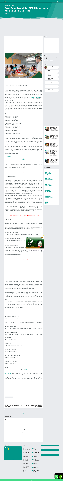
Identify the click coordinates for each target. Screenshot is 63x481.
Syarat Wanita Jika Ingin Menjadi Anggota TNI (54, 160)
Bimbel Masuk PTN (26, 453)
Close (43, 235)
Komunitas (34, 464)
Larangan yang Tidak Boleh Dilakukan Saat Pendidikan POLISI (53, 128)
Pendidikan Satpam (36, 467)
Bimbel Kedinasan (26, 452)
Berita (24, 448)
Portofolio (16, 1)
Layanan (8, 1)
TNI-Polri (34, 473)
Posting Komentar (7, 13)
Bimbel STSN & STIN (36, 460)
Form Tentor (21, 1)
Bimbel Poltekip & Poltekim (26, 456)
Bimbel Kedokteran (36, 452)
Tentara (24, 471)
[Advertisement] (31, 28)
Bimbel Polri (33, 1)
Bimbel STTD (25, 462)
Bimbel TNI (34, 462)
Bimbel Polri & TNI (36, 455)
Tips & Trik (34, 471)
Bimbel (34, 448)
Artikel (13, 1)
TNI (24, 473)
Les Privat (34, 466)
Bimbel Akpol (27, 1)
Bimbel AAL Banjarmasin (35, 97)
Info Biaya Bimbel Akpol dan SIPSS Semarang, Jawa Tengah (13, 406)
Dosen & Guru (35, 463)
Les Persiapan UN (26, 466)
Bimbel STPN (25, 460)
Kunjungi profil (50, 71)
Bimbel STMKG (25, 459)
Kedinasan (25, 464)
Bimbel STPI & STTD (36, 459)
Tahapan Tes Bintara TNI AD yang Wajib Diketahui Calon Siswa (54, 136)
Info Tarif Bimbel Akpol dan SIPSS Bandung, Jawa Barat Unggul (34, 406)
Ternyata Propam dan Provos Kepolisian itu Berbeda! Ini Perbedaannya (53, 152)
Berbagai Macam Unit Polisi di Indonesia (53, 144)
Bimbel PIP (34, 453)
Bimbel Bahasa (35, 449)
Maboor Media (34, 474)
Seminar (24, 470)
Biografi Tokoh (25, 463)
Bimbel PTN (35, 456)
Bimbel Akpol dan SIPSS (9, 397)
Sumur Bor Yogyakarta (36, 470)
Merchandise (25, 467)
